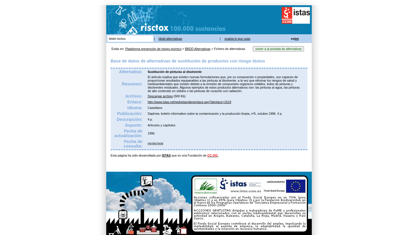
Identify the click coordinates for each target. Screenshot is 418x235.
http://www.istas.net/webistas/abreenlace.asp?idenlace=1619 (189, 102)
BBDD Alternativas (197, 49)
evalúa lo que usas (237, 38)
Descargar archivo (160, 96)
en (297, 38)
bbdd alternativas (170, 38)
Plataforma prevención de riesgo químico (153, 49)
